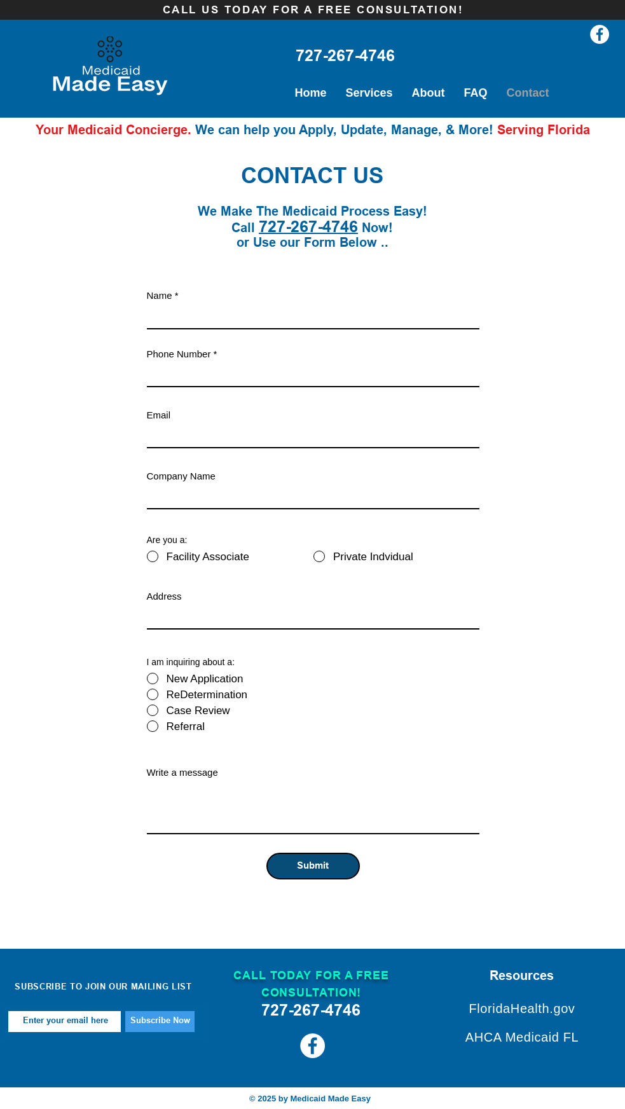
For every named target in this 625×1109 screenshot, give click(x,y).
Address (164, 596)
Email (159, 415)
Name (159, 295)
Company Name (181, 476)
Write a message (182, 772)
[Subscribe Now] (160, 1021)
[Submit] (313, 866)
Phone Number (179, 354)
